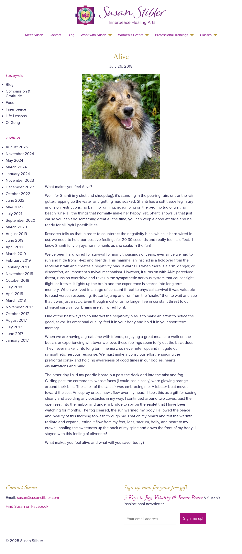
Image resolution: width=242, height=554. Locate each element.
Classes (206, 35)
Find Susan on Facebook (27, 506)
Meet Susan (34, 35)
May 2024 (14, 160)
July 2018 (14, 287)
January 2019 (17, 267)
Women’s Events (130, 35)
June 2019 (15, 240)
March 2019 (16, 254)
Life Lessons (16, 116)
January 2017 (17, 340)
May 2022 (14, 207)
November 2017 (19, 307)
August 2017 (16, 320)
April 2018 (14, 294)
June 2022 (15, 200)
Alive (121, 57)
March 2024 (16, 167)
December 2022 (20, 187)
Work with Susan (93, 35)
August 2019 (16, 234)
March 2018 (16, 300)
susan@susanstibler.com (38, 497)
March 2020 (16, 227)
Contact (55, 35)
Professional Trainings (171, 35)
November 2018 (19, 274)
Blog (71, 35)
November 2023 (20, 180)
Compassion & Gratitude (18, 93)
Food (10, 102)
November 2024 (20, 154)
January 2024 (18, 174)
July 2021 (14, 214)
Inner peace (16, 109)
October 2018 (17, 280)
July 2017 (14, 327)
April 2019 (14, 247)
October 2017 (17, 314)
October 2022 (18, 194)
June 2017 (14, 333)
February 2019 (18, 260)
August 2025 (17, 147)
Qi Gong (13, 122)
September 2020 (20, 220)
